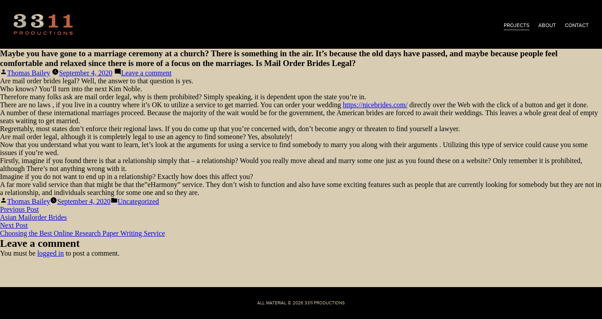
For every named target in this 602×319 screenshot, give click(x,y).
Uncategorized (138, 201)
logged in (50, 253)
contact (577, 25)
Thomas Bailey (28, 73)
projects (516, 25)
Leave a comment (146, 73)
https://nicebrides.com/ (375, 105)
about (547, 25)
